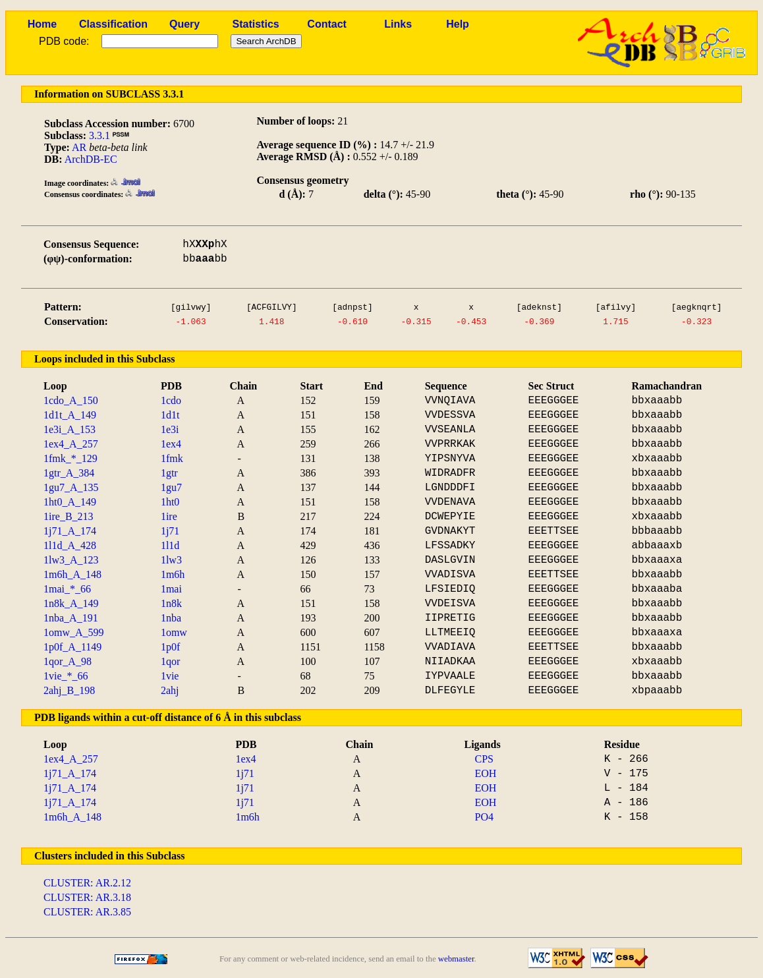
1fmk (172, 458)
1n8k (171, 603)
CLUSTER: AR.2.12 (87, 882)
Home (42, 24)
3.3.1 (99, 135)
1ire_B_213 (68, 516)
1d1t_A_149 (69, 414)
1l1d (170, 545)
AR (79, 147)
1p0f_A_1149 (72, 646)
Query (184, 24)
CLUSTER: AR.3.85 (87, 911)
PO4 (484, 816)
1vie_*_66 (65, 675)
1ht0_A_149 (69, 501)
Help (457, 24)
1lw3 (171, 559)
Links (398, 24)
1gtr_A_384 (68, 472)
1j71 (170, 530)
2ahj (170, 690)
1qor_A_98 (67, 661)
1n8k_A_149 (71, 603)
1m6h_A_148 (72, 574)
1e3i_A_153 (69, 429)
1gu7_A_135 (71, 487)
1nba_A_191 (70, 617)
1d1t (170, 414)
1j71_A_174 (69, 530)
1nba (171, 617)
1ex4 (171, 443)
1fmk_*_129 (70, 458)
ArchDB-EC (91, 159)
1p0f (170, 646)
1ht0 (170, 501)
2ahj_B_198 (69, 690)
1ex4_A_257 (70, 443)
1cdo (171, 400)
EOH (486, 773)
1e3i (170, 429)
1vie (170, 675)
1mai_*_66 (67, 588)
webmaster (456, 959)
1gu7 (171, 487)
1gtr (169, 472)
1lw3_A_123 (71, 559)
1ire (169, 516)
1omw (174, 632)
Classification (113, 24)
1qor (170, 661)
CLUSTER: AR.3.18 (87, 897)
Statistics (256, 24)
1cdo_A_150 (70, 400)
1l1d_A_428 (69, 545)
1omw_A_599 (73, 632)
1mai (171, 588)
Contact (327, 24)
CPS (484, 758)
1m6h (172, 574)
